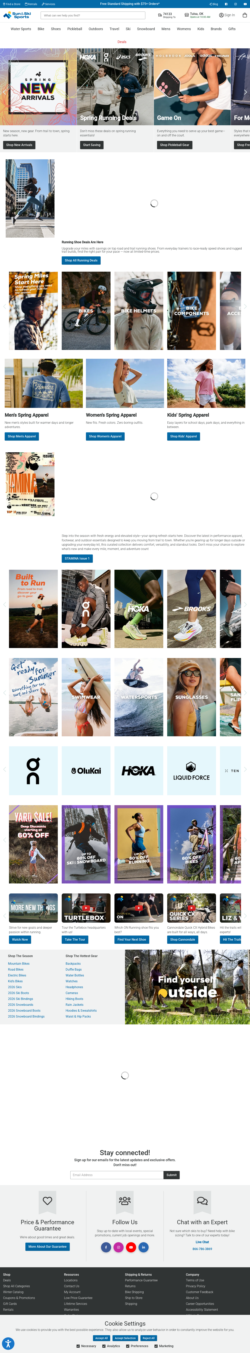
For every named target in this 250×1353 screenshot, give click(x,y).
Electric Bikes (17, 975)
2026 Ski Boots (18, 993)
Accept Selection (125, 1338)
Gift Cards (10, 1304)
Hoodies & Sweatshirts (81, 1010)
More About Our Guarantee (48, 1246)
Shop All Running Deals (81, 260)
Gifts (232, 29)
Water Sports (21, 29)
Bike (41, 29)
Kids (200, 29)
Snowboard (146, 29)
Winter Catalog (13, 1292)
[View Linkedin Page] (143, 1247)
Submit (172, 1175)
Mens (166, 29)
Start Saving (91, 145)
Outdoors (96, 29)
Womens (184, 29)
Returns (130, 1286)
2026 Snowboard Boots (24, 1010)
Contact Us (71, 1286)
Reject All (149, 1338)
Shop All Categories (16, 1286)
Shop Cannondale (182, 939)
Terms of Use (195, 1280)
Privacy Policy (195, 1286)
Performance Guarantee (141, 1280)
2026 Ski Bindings (20, 999)
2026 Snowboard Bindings (26, 1016)
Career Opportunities (200, 1304)
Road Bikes (15, 969)
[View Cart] (245, 15)
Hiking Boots (74, 999)
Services (48, 4)
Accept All (101, 1338)
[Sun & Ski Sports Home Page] (17, 15)
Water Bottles (75, 975)
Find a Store (11, 4)
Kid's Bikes (15, 981)
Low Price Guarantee (78, 1298)
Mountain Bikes (18, 963)
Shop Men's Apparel (22, 436)
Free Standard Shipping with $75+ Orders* (130, 3)
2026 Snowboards (20, 1004)
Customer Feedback (199, 1292)
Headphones (74, 987)
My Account (72, 1292)
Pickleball (74, 29)
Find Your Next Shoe (132, 939)
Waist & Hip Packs (78, 1016)
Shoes (56, 29)
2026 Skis (15, 987)
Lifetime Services (75, 1304)
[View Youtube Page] (245, 4)
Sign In (227, 15)
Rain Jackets (74, 1004)
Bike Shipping (134, 1292)
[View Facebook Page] (226, 4)
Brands (216, 29)
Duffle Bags (74, 969)
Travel (114, 29)
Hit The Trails (232, 939)
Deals (122, 42)
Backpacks (73, 963)
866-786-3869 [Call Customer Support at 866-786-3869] (202, 1249)
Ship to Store (133, 1298)
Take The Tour (75, 939)
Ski (128, 29)
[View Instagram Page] (235, 4)
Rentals (31, 4)
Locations (71, 1280)
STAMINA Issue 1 (77, 558)
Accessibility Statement (202, 1310)
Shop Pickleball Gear (174, 145)
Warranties (71, 1310)
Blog (213, 4)
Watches (72, 981)
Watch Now (20, 939)
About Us (192, 1298)
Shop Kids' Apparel (183, 436)
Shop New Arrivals (19, 145)
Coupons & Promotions (19, 1298)
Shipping (131, 1304)
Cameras (72, 993)
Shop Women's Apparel (105, 436)
